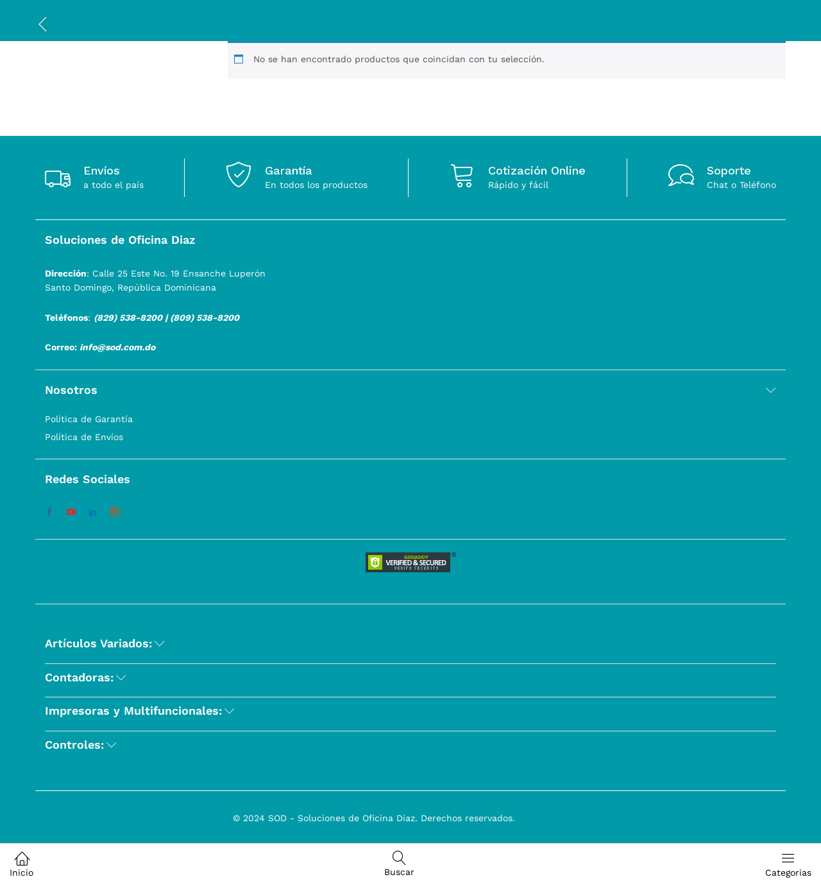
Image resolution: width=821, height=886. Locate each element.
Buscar (399, 864)
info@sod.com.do (117, 347)
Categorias (788, 864)
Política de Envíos (84, 437)
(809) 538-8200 (204, 317)
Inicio (21, 864)
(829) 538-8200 (128, 317)
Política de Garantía (89, 419)
